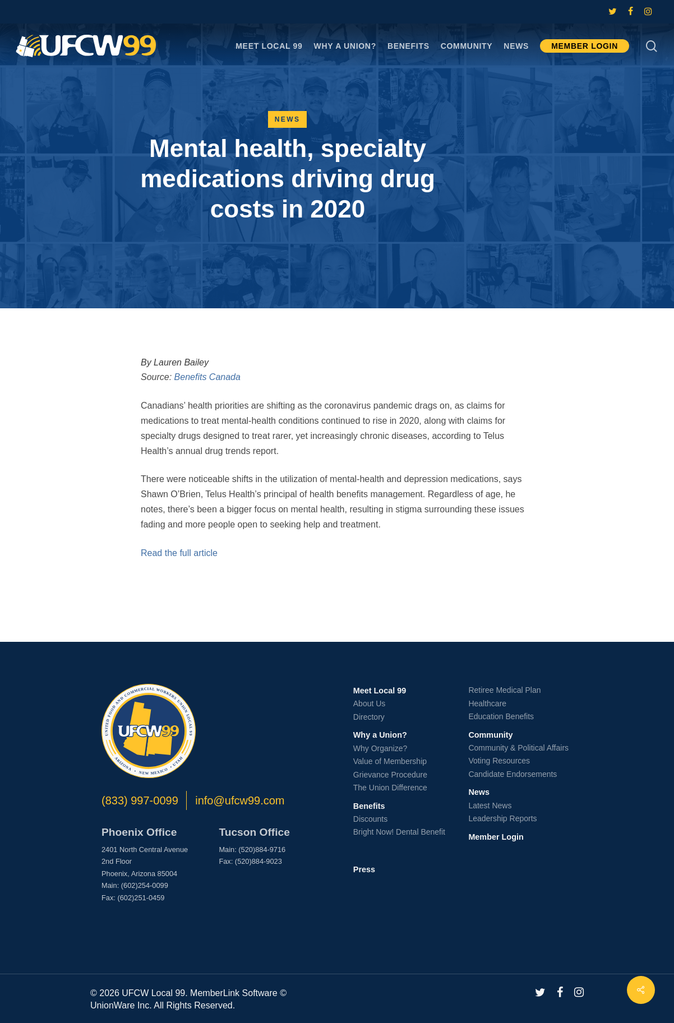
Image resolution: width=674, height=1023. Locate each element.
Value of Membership (390, 761)
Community (490, 734)
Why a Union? (380, 734)
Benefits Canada (207, 377)
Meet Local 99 (379, 690)
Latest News (489, 805)
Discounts (370, 818)
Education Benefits (501, 716)
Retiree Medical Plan (504, 690)
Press (364, 869)
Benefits (369, 806)
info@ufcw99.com (239, 800)
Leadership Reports (502, 818)
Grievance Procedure (390, 774)
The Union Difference (390, 787)
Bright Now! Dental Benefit (399, 831)
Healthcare (487, 703)
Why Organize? (380, 748)
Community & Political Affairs (518, 747)
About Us (369, 703)
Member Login (495, 836)
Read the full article (179, 553)
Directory (369, 716)
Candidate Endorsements (512, 774)
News (288, 119)
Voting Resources (499, 760)
